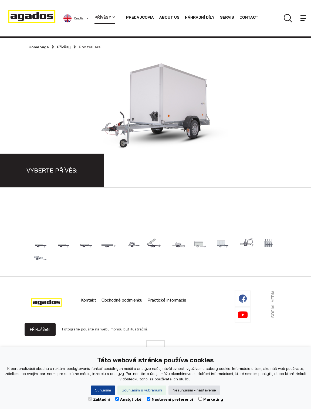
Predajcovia (140, 17)
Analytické (128, 399)
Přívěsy (104, 17)
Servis (227, 17)
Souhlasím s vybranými (142, 390)
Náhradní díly (200, 17)
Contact (248, 17)
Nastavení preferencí (170, 399)
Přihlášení (40, 329)
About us (169, 17)
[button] (78, 18)
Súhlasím (103, 390)
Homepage (39, 47)
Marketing (210, 399)
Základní (99, 399)
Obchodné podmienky (122, 300)
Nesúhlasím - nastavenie (194, 390)
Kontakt (88, 300)
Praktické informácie (167, 300)
